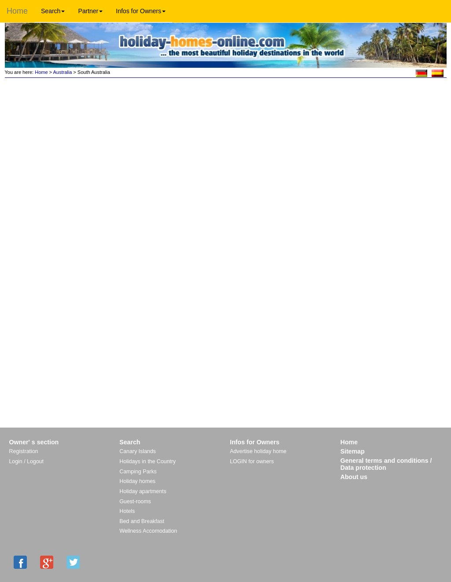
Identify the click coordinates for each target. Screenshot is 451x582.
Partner (90, 11)
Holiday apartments (142, 491)
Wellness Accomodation (148, 531)
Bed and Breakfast (141, 521)
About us (353, 476)
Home (17, 11)
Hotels (127, 511)
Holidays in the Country (147, 461)
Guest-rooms (135, 501)
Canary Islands (137, 451)
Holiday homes (137, 481)
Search (53, 11)
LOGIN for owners (252, 461)
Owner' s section (34, 442)
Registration (23, 451)
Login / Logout (26, 461)
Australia (62, 72)
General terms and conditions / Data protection (386, 464)
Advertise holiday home (258, 451)
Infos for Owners (141, 11)
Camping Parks (138, 472)
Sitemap (352, 451)
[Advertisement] (384, 108)
